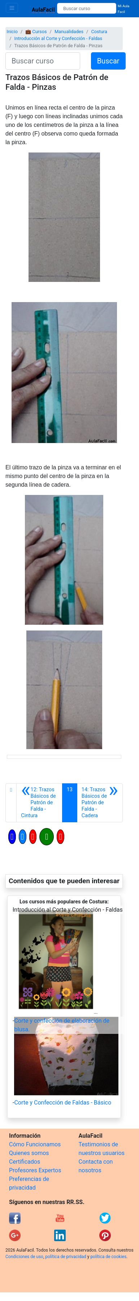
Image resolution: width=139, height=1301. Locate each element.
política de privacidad (65, 1256)
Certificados (24, 1161)
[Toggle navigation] (12, 8)
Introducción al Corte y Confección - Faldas (58, 38)
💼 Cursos (36, 31)
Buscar (108, 61)
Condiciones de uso (24, 1256)
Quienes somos (29, 1153)
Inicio (12, 31)
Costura (99, 31)
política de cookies (108, 1256)
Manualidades (69, 31)
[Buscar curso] (86, 8)
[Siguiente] (100, 802)
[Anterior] (39, 802)
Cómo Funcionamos (35, 1144)
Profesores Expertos (35, 1170)
